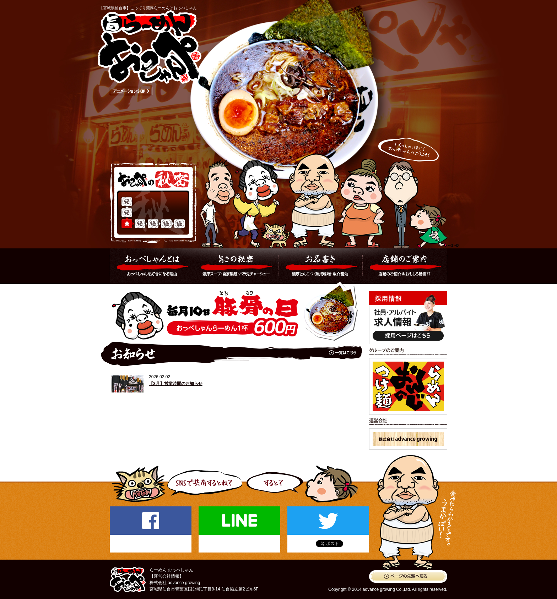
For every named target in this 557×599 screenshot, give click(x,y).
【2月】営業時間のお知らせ (175, 383)
